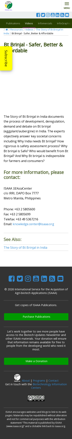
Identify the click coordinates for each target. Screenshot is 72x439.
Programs (39, 380)
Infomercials (45, 23)
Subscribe (6, 58)
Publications (13, 23)
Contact (53, 380)
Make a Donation (36, 361)
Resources (16, 29)
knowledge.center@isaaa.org (33, 224)
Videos (29, 23)
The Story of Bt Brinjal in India (25, 247)
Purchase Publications (36, 316)
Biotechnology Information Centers (49, 386)
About (26, 380)
